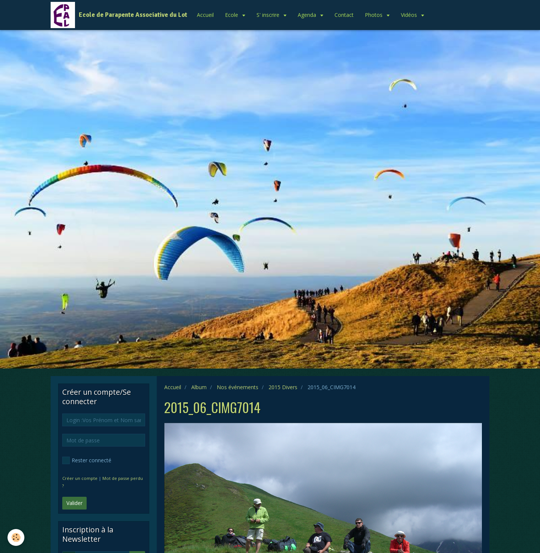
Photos (374, 14)
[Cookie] (16, 537)
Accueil (205, 14)
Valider (74, 503)
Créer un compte (80, 478)
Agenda (308, 14)
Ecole (232, 14)
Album (199, 387)
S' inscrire (268, 14)
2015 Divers (282, 387)
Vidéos (409, 14)
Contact (344, 14)
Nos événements (237, 387)
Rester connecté (86, 460)
